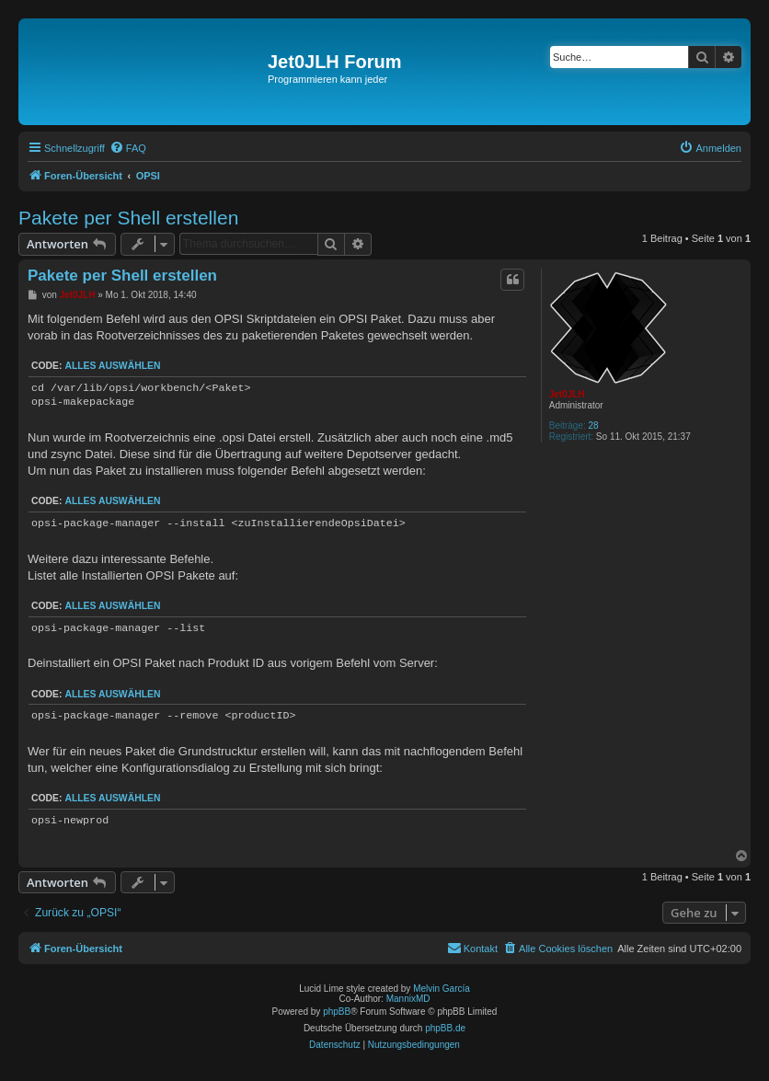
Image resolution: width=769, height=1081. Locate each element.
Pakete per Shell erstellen (128, 217)
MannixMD (408, 999)
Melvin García (441, 988)
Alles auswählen (112, 366)
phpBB (336, 1011)
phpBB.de (445, 1028)
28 (594, 425)
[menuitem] (127, 148)
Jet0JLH (567, 394)
